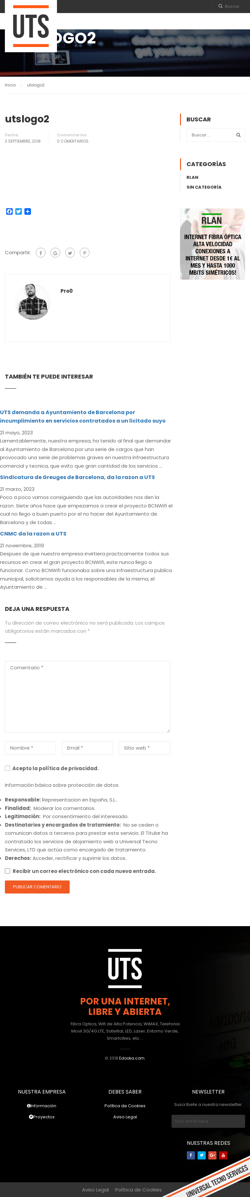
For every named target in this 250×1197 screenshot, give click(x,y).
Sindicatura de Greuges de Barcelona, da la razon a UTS (77, 477)
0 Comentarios (73, 141)
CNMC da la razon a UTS (33, 533)
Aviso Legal (125, 1117)
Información (41, 1106)
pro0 (67, 291)
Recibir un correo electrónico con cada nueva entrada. (84, 871)
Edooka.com (132, 1058)
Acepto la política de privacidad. (52, 768)
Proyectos (42, 1117)
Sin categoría (204, 187)
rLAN (192, 177)
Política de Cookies (125, 1106)
